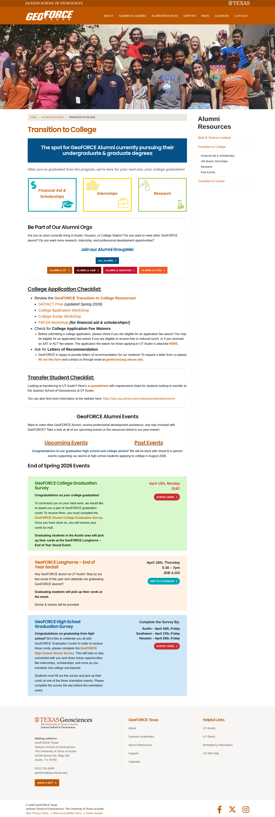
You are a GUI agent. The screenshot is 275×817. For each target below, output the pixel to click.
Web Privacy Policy (37, 811)
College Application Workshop (63, 310)
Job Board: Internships (214, 161)
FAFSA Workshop (54, 322)
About (108, 16)
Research (162, 193)
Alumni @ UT (58, 270)
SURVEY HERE (165, 497)
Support (189, 16)
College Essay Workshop (59, 316)
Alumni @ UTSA (152, 270)
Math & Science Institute (214, 137)
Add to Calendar (162, 581)
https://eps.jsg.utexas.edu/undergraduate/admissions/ (139, 398)
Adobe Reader (94, 811)
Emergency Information (218, 744)
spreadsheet (99, 385)
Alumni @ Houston (118, 270)
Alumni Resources (164, 16)
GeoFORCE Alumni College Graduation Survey (69, 517)
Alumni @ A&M (86, 270)
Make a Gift (47, 782)
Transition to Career (211, 181)
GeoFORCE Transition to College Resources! (95, 298)
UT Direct (209, 736)
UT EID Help (211, 753)
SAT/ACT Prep (50, 304)
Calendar (222, 16)
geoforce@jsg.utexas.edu (51, 772)
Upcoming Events (66, 442)
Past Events (148, 442)
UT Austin (209, 728)
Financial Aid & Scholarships (218, 155)
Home (33, 117)
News (205, 16)
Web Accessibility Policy (67, 811)
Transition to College (212, 146)
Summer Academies (132, 16)
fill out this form (49, 359)
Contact (241, 16)
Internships (107, 193)
